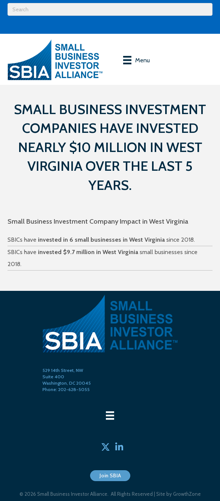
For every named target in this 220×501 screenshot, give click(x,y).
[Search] (110, 9)
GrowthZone (187, 494)
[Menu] (136, 60)
